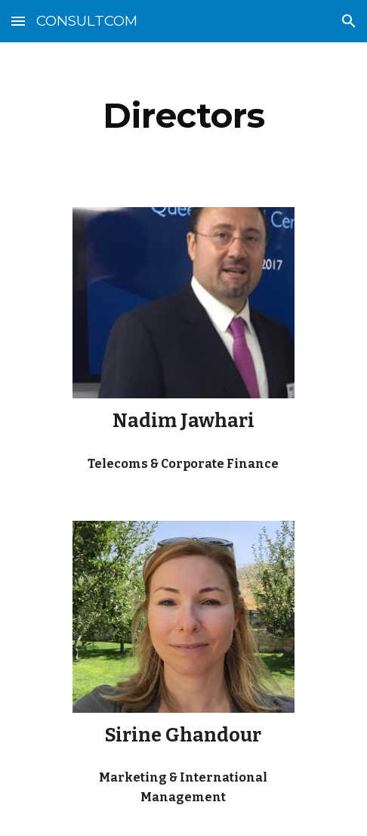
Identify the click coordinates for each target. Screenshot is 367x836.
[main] (183, 116)
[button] (18, 21)
